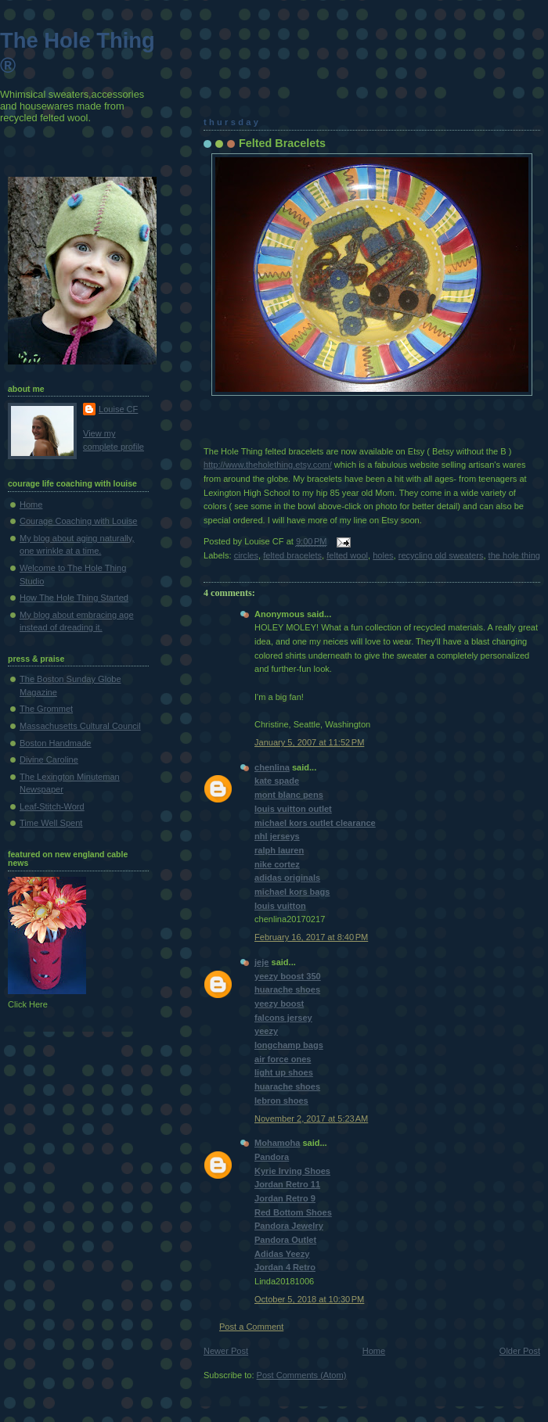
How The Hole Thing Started (74, 597)
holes (383, 555)
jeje (261, 962)
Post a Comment (251, 1326)
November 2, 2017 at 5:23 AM (311, 1118)
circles (246, 555)
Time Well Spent (51, 823)
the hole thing (514, 555)
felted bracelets (292, 555)
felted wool (347, 555)
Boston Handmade (56, 743)
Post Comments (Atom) (302, 1375)
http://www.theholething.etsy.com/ (268, 464)
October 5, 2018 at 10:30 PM (309, 1299)
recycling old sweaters (441, 555)
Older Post (519, 1351)
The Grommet (46, 708)
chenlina (272, 767)
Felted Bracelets (282, 143)
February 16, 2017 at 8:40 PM (311, 937)
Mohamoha (277, 1142)
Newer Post (226, 1351)
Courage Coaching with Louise (78, 521)
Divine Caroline (49, 759)
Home (373, 1351)
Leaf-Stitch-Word (52, 806)
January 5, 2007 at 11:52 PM (309, 742)
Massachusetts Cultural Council (80, 726)
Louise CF (118, 409)
